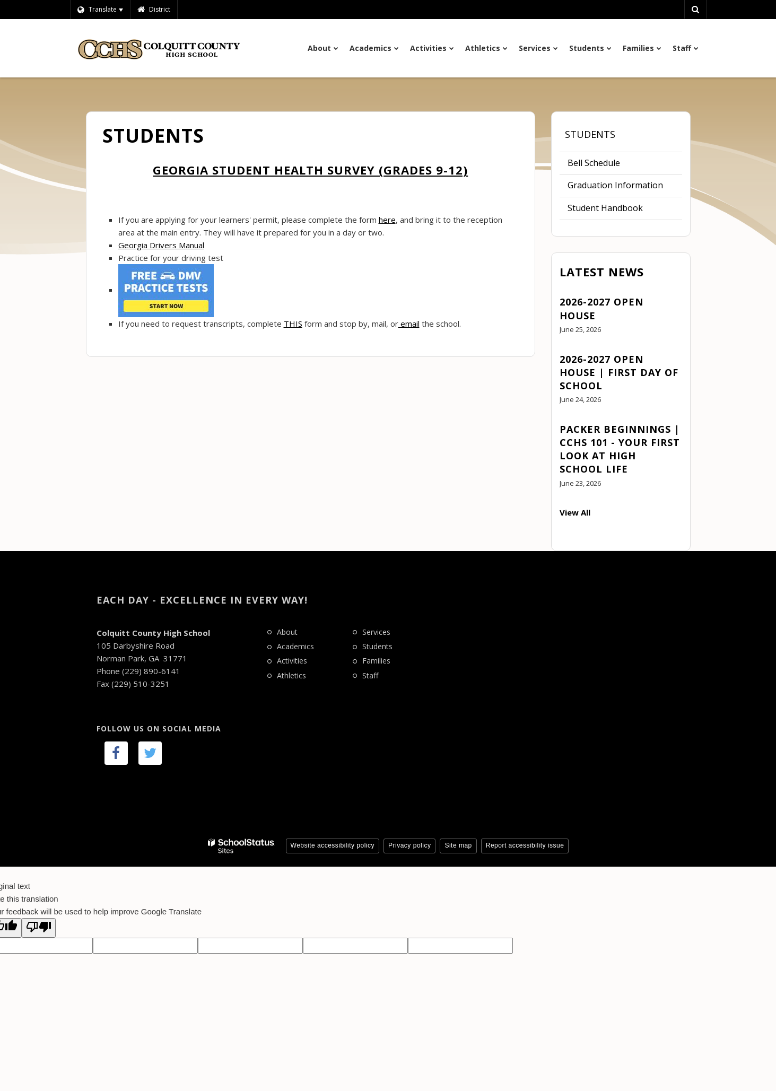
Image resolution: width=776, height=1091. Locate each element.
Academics (295, 646)
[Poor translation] (39, 928)
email (409, 323)
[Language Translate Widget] (100, 9)
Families (376, 661)
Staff (370, 675)
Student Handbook (605, 208)
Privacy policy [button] (409, 845)
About (287, 632)
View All (575, 512)
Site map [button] (458, 845)
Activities (292, 661)
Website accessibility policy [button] (333, 845)
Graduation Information (615, 185)
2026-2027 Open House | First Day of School (619, 372)
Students (590, 134)
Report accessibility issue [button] (525, 845)
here (387, 219)
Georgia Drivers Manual (161, 245)
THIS (293, 323)
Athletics (291, 675)
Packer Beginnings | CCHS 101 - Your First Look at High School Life (620, 449)
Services (376, 632)
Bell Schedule (594, 163)
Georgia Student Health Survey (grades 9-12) (310, 170)
